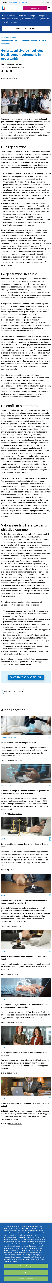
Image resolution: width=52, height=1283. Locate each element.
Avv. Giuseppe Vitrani (15, 814)
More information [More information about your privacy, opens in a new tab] (11, 1261)
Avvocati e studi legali (9, 78)
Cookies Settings (26, 1266)
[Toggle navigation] (49, 8)
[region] (26, 1253)
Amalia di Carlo (13, 974)
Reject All (26, 1272)
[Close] (48, 1226)
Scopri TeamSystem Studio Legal (26, 677)
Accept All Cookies (26, 1279)
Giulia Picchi (13, 1073)
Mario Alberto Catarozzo (11, 64)
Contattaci (35, 8)
